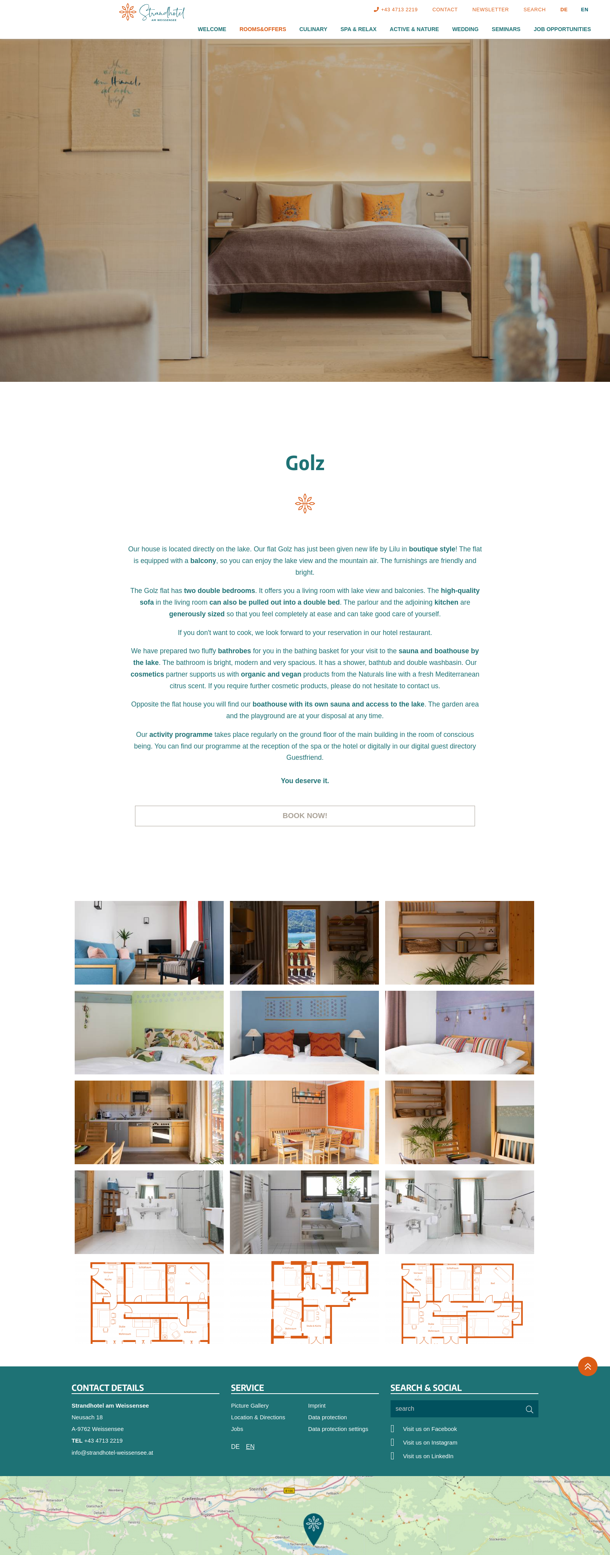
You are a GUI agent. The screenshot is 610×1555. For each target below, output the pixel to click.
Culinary (313, 29)
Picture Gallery (250, 1406)
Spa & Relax (358, 29)
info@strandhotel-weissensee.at (113, 1452)
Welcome (212, 29)
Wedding (465, 29)
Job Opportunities (562, 29)
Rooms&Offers (263, 29)
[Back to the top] (588, 1367)
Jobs (237, 1429)
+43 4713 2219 (104, 1441)
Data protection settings (339, 1429)
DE (564, 9)
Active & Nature (414, 29)
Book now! (305, 816)
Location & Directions (258, 1417)
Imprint (317, 1406)
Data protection (328, 1417)
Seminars (506, 29)
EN (585, 9)
